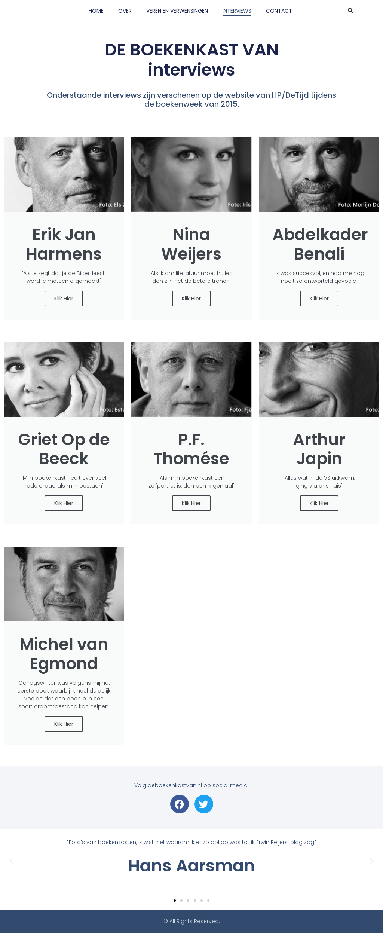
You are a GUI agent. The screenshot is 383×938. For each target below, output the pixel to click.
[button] (350, 11)
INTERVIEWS (237, 11)
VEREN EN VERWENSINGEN (177, 11)
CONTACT (279, 11)
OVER (125, 11)
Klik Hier (63, 300)
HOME (96, 11)
